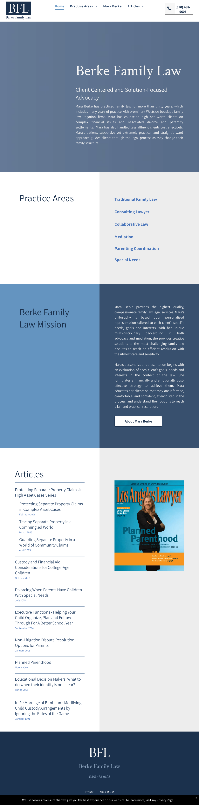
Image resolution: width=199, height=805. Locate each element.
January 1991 (22, 718)
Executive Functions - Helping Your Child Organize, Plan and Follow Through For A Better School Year (45, 617)
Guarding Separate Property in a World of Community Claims (47, 542)
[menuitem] (59, 6)
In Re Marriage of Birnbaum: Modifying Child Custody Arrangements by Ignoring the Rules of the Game (48, 708)
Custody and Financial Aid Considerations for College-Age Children (42, 567)
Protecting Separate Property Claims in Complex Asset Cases (51, 506)
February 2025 (27, 514)
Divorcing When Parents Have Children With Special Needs (48, 592)
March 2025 (25, 532)
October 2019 (22, 578)
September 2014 (24, 628)
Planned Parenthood (33, 662)
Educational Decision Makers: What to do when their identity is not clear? (48, 681)
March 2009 (21, 667)
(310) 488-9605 (99, 776)
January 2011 (22, 650)
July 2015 (20, 600)
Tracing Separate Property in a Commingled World (45, 524)
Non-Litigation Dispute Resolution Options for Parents (44, 642)
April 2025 (25, 550)
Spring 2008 (21, 689)
